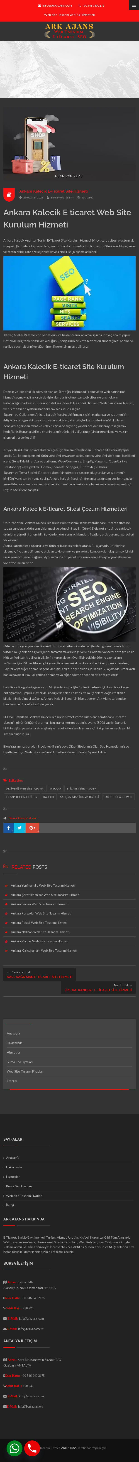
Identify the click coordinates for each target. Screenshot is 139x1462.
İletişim (12, 1081)
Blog (6, 746)
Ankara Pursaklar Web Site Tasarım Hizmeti (41, 913)
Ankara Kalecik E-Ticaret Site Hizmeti (54, 191)
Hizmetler (13, 1052)
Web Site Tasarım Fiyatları (25, 1071)
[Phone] (32, 1448)
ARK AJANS (69, 1448)
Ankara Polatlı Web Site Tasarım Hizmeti (39, 922)
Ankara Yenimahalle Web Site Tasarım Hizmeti (43, 885)
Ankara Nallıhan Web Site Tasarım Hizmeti (40, 932)
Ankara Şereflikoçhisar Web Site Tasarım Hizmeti (45, 895)
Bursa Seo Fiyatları (20, 1062)
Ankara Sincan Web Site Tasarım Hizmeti (39, 904)
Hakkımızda (14, 1043)
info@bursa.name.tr (31, 1328)
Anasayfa (13, 1033)
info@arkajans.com (55, 5)
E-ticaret (87, 197)
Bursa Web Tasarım (62, 197)
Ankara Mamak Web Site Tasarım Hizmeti (39, 941)
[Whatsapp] (14, 1448)
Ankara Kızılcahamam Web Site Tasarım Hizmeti (44, 950)
